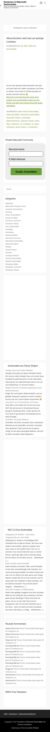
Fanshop (8, 212)
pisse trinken (21, 127)
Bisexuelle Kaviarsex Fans (15, 206)
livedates (26, 124)
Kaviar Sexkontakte (30, 111)
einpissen (15, 124)
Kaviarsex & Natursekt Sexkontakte (15, 3)
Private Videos (11, 250)
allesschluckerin (13, 121)
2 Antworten (33, 127)
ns (32, 124)
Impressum (13, 714)
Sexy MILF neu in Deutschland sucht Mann (21, 402)
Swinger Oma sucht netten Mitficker (19, 370)
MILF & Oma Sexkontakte (20, 530)
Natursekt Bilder (13, 115)
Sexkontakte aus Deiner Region (23, 366)
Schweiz (8, 253)
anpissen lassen (27, 121)
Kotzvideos (9, 232)
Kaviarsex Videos (12, 224)
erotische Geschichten (14, 209)
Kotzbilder (9, 229)
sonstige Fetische (12, 255)
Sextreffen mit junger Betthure (16, 420)
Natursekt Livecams (13, 238)
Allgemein (9, 203)
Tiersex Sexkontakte (13, 258)
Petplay (8, 247)
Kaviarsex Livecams (13, 221)
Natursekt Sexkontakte (30, 115)
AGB (5, 714)
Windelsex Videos (12, 270)
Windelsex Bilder (11, 264)
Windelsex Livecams (13, 267)
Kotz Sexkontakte (12, 226)
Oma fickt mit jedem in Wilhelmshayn (19, 589)
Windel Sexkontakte (13, 261)
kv (21, 124)
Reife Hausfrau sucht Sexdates (17, 563)
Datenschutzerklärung (27, 714)
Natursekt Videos (13, 118)
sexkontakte (11, 49)
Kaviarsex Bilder (11, 218)
